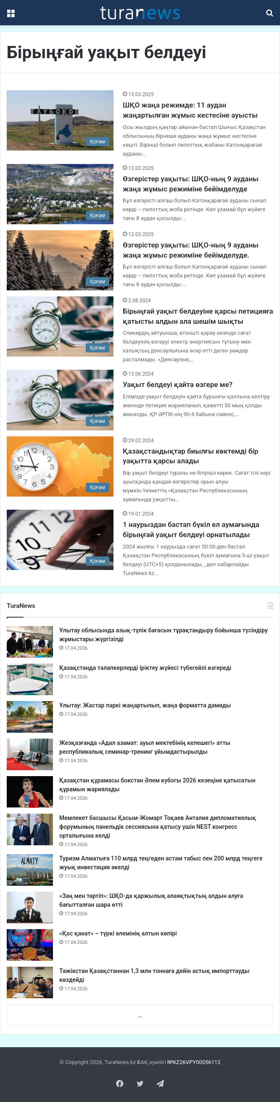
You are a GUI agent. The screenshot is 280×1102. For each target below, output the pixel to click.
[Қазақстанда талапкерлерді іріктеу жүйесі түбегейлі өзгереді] (30, 679)
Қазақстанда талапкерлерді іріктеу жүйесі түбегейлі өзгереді (145, 667)
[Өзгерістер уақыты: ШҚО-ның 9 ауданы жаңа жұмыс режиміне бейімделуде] (60, 194)
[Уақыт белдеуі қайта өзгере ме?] (60, 400)
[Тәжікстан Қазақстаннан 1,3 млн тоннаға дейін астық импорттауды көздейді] (30, 982)
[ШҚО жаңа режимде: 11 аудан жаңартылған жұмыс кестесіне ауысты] (60, 120)
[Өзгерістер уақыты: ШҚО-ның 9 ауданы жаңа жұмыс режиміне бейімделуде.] (60, 260)
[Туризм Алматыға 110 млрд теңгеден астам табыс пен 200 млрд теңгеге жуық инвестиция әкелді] (30, 870)
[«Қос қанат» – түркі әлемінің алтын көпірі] (30, 945)
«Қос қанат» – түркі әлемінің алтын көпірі (118, 933)
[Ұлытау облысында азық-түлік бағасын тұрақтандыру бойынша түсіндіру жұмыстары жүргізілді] (30, 642)
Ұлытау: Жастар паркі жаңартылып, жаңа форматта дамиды (145, 705)
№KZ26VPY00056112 (194, 1062)
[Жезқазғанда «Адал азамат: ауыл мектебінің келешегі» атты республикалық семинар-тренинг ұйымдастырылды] (30, 754)
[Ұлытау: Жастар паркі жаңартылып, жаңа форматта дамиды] (30, 717)
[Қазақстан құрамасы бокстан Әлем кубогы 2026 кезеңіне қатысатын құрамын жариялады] (30, 792)
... (139, 1015)
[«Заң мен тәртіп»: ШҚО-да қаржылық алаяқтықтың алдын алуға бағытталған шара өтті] (30, 907)
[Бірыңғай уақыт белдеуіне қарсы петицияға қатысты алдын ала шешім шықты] (60, 326)
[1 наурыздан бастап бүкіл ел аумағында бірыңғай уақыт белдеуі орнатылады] (60, 540)
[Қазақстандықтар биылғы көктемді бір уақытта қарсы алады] (60, 466)
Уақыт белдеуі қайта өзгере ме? (177, 384)
